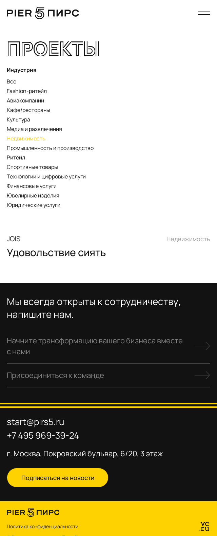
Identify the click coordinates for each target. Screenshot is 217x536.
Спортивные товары (32, 167)
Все (11, 81)
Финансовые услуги (32, 186)
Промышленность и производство (50, 148)
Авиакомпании (25, 100)
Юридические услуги (33, 205)
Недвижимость (26, 138)
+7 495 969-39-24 (43, 435)
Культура (18, 119)
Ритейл (16, 157)
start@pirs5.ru (35, 422)
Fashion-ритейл (27, 91)
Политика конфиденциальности (42, 526)
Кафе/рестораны (28, 110)
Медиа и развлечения (34, 129)
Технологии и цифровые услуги (46, 176)
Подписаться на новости (57, 478)
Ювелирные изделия (33, 195)
